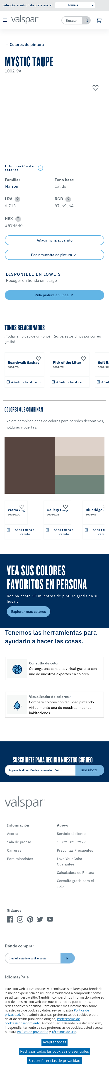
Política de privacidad (32, 1032)
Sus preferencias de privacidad (54, 1060)
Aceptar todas (54, 1042)
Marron (11, 186)
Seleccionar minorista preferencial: (27, 5)
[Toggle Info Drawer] (70, 168)
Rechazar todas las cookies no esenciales (54, 1051)
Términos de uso (64, 1032)
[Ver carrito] (99, 20)
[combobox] (71, 20)
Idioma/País (17, 977)
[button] (5, 20)
